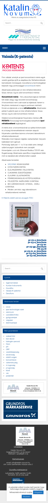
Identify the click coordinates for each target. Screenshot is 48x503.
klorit (8, 370)
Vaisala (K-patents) (13, 291)
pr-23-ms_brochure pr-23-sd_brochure (36, 254)
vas (7, 373)
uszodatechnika (12, 315)
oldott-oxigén (11, 357)
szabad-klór (10, 336)
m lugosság (10, 365)
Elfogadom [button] (38, 492)
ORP (7, 349)
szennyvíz (10, 312)
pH (7, 347)
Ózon (8, 344)
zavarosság (10, 355)
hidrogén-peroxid (13, 341)
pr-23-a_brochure (37, 242)
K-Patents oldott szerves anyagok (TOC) (17, 198)
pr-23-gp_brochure (36, 246)
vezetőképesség (12, 352)
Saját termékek (12, 283)
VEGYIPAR (12, 164)
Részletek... (27, 496)
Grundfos (9, 288)
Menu (5, 48)
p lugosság (10, 368)
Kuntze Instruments (14, 286)
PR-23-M (41, 249)
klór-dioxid (10, 339)
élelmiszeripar (11, 323)
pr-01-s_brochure (37, 240)
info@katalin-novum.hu (21, 463)
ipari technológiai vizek (15, 310)
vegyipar (9, 320)
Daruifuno (10, 293)
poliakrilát (10, 376)
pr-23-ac (41, 244)
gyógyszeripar (11, 317)
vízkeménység (11, 363)
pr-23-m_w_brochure (35, 251)
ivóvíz (8, 307)
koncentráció (29, 86)
